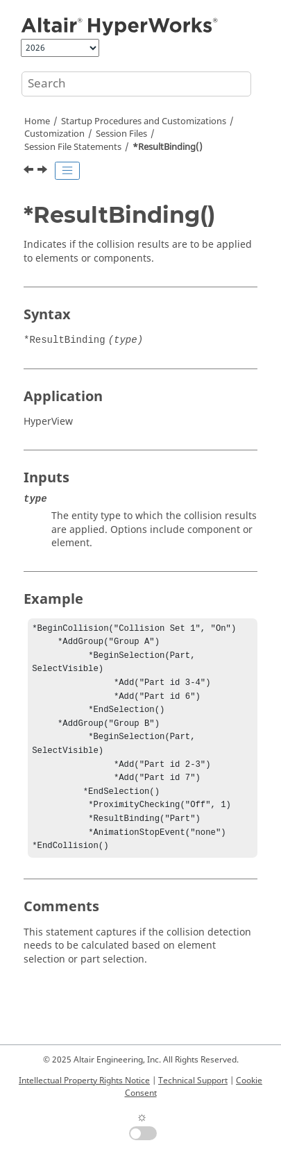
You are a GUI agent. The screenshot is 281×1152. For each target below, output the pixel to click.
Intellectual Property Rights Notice (84, 1080)
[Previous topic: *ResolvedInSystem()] (29, 171)
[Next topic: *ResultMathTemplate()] (43, 171)
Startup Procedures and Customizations (143, 121)
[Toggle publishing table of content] (67, 171)
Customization (54, 134)
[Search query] (136, 83)
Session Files (121, 134)
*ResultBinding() (168, 147)
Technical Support (193, 1080)
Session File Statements (72, 147)
